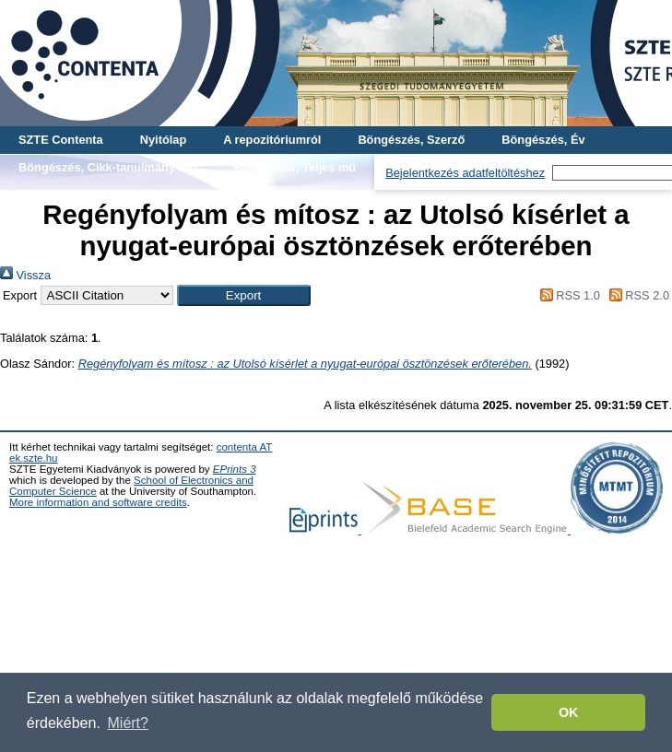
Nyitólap (163, 140)
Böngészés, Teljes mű (294, 167)
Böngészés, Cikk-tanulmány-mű (107, 167)
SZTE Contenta (60, 140)
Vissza (25, 275)
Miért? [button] (128, 723)
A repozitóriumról (272, 140)
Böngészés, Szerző (411, 140)
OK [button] (569, 712)
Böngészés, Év (542, 140)
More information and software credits (98, 502)
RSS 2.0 (636, 295)
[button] (244, 295)
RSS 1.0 (567, 295)
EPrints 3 (234, 469)
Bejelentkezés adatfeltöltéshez (465, 173)
